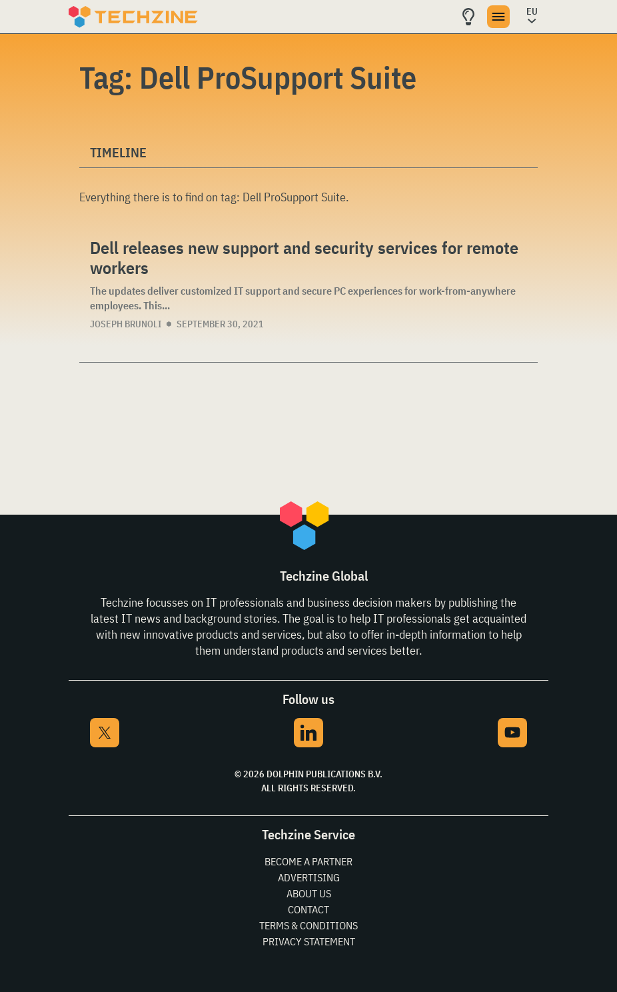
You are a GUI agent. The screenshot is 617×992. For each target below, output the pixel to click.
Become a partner (308, 861)
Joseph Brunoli (125, 324)
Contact (308, 909)
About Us (309, 893)
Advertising (309, 877)
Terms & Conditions (308, 925)
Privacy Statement (309, 941)
